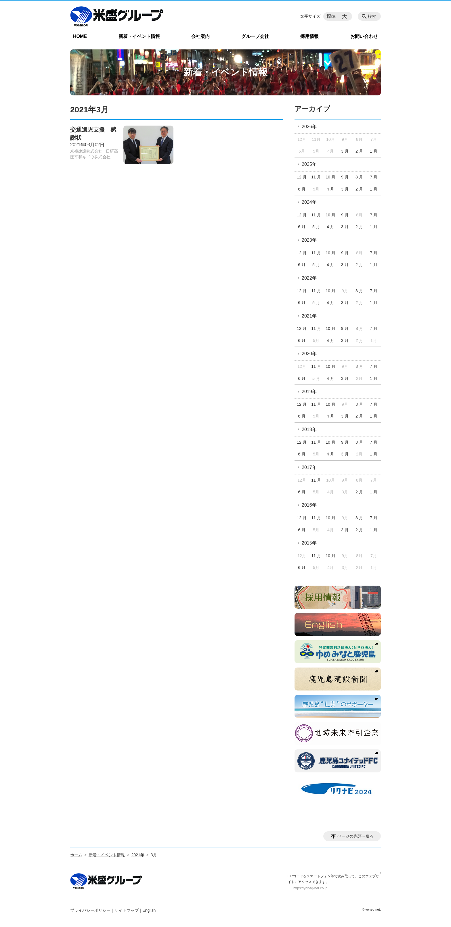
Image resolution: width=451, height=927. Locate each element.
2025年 (309, 164)
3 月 (345, 151)
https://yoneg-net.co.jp (310, 888)
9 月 (345, 177)
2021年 (309, 316)
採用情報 (309, 36)
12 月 (301, 177)
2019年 (309, 391)
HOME (80, 36)
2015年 (309, 543)
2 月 (359, 151)
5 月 (316, 226)
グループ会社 (255, 36)
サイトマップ (126, 910)
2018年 (309, 429)
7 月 (373, 177)
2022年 (309, 278)
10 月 (330, 177)
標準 (331, 16)
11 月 (316, 177)
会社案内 (200, 36)
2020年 (309, 353)
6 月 (301, 189)
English (149, 910)
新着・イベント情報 (139, 36)
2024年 (309, 202)
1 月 (373, 151)
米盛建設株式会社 (86, 151)
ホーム (76, 855)
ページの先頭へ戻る (355, 836)
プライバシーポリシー (90, 910)
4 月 (330, 189)
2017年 (309, 467)
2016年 (309, 505)
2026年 (309, 126)
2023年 (309, 240)
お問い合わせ (364, 36)
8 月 (359, 177)
